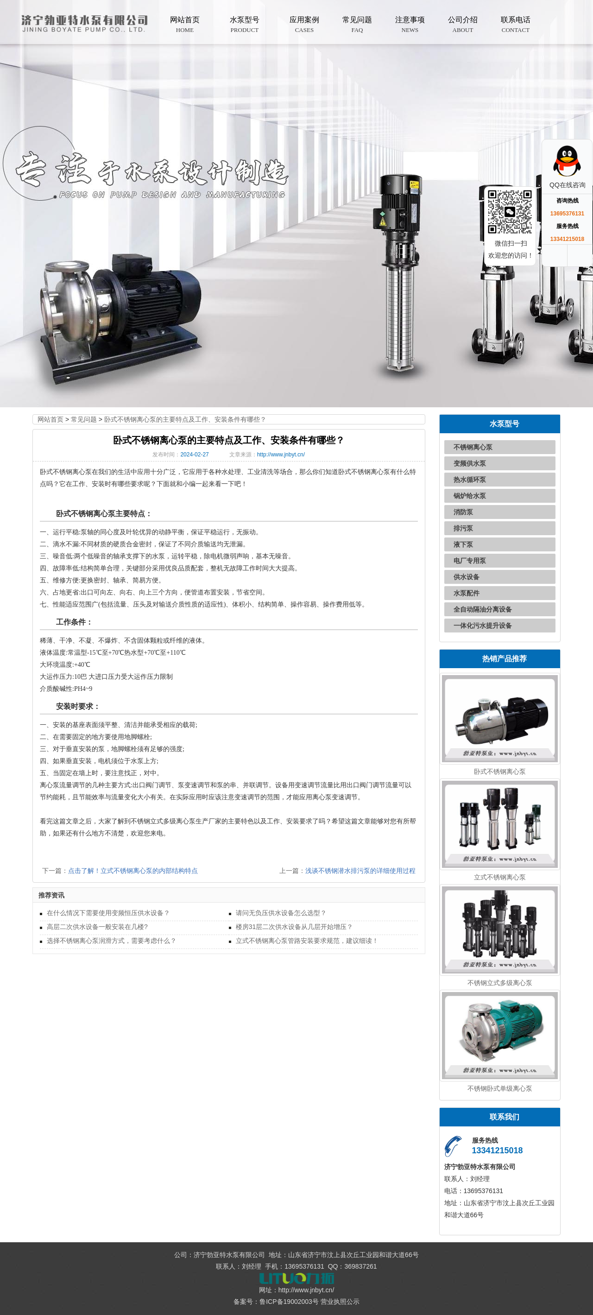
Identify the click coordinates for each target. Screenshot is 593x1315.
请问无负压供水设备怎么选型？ (281, 913)
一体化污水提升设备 (483, 625)
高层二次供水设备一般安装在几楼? (97, 926)
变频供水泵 (470, 463)
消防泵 (463, 512)
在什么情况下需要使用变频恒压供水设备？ (108, 913)
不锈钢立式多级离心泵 (499, 982)
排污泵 (463, 528)
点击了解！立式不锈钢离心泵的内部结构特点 (133, 870)
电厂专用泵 (470, 560)
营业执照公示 (340, 1301)
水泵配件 (466, 593)
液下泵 (463, 544)
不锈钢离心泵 (473, 447)
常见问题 (357, 25)
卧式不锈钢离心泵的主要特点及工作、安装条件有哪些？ (185, 419)
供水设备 (466, 577)
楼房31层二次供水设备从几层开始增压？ (294, 926)
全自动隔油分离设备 (483, 609)
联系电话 (515, 25)
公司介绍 (463, 25)
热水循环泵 (470, 479)
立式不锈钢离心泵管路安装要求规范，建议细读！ (307, 940)
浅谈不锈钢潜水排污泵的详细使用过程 (360, 870)
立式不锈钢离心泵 (500, 877)
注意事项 (410, 25)
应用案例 (304, 25)
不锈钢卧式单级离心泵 (499, 1088)
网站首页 (185, 25)
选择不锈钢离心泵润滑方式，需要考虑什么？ (112, 940)
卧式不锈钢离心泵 (500, 771)
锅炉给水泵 (470, 495)
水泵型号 (244, 25)
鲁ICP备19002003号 (289, 1301)
